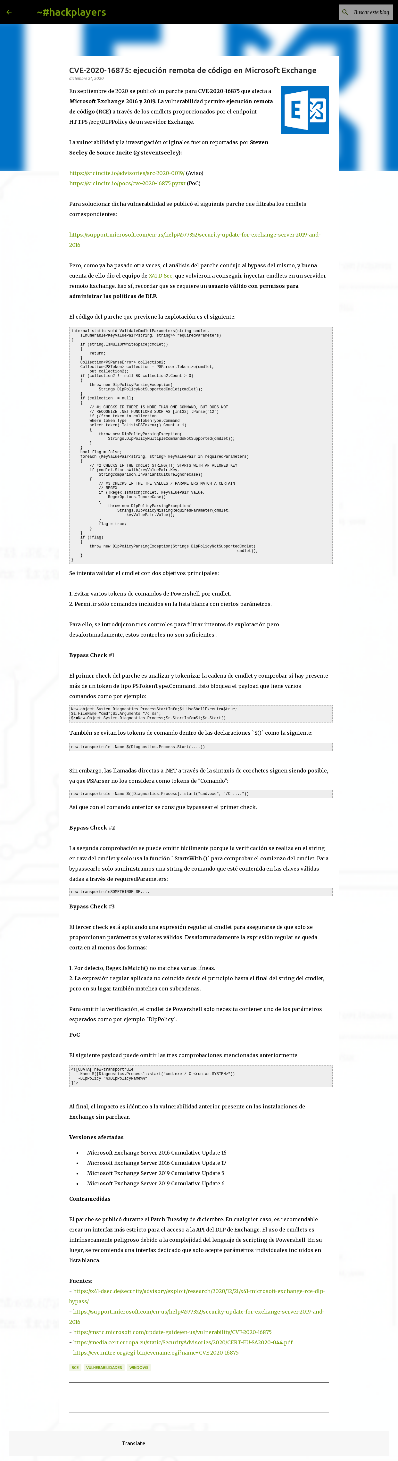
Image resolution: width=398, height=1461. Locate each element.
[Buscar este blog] (359, 12)
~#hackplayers (71, 12)
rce (75, 1367)
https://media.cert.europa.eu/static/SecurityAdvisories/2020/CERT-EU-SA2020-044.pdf (183, 1342)
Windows (138, 1367)
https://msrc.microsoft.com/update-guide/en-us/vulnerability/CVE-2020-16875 (172, 1332)
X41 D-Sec (160, 275)
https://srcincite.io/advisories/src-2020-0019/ (127, 173)
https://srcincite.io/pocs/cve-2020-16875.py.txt (127, 183)
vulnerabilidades (104, 1367)
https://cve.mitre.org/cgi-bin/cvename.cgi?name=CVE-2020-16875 (156, 1352)
